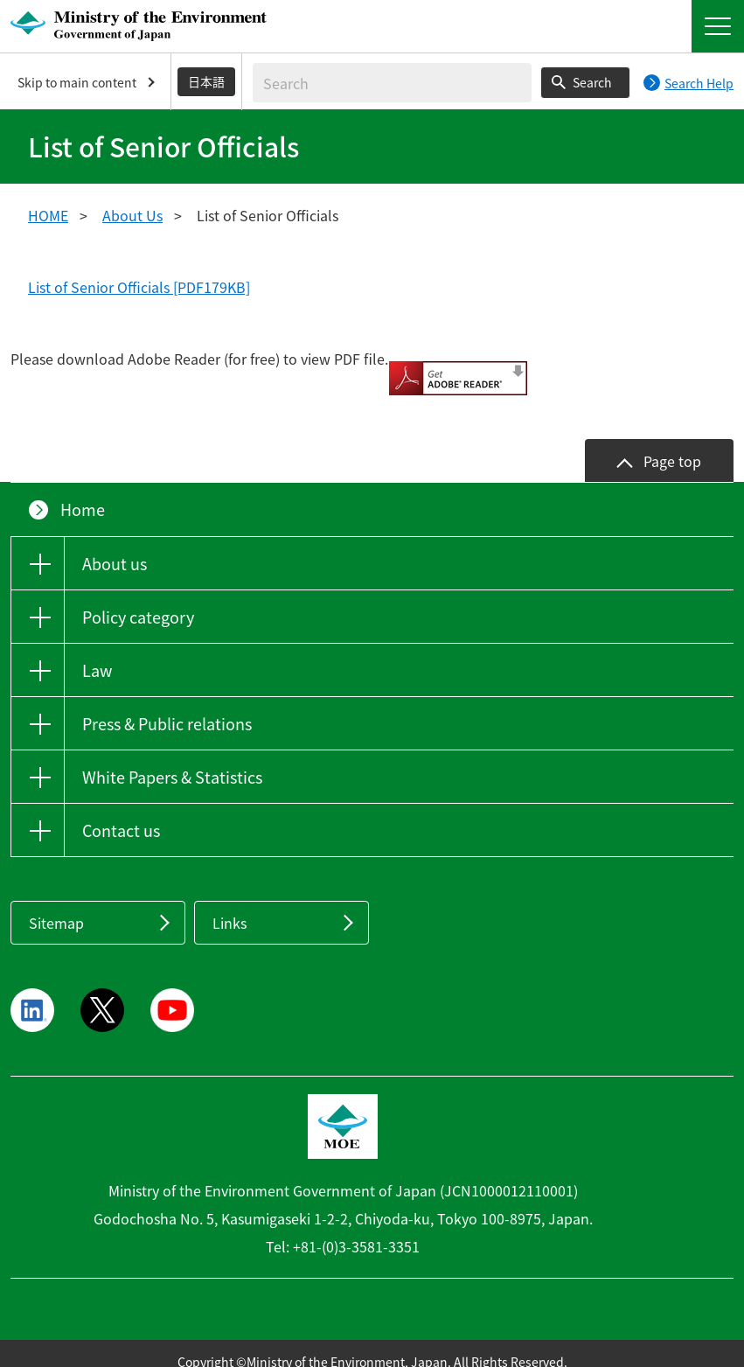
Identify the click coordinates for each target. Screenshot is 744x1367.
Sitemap (56, 906)
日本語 (206, 81)
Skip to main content (76, 82)
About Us (132, 215)
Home (82, 493)
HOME (48, 215)
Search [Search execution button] (592, 82)
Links (229, 906)
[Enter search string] (392, 82)
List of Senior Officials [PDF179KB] (139, 286)
